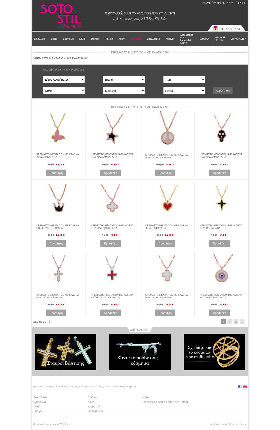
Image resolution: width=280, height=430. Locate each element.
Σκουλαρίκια (153, 38)
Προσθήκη (56, 173)
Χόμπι (122, 38)
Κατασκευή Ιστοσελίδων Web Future (52, 424)
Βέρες (54, 38)
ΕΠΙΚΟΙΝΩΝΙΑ (238, 38)
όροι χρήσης (218, 2)
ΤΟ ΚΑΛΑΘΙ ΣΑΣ (230, 29)
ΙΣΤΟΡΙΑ (204, 38)
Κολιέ (82, 38)
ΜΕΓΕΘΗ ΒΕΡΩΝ (220, 38)
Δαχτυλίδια (40, 38)
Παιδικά (109, 38)
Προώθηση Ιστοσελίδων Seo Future (227, 424)
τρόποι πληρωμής (236, 2)
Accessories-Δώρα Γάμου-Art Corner (187, 39)
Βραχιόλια (68, 38)
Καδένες (170, 38)
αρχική (206, 2)
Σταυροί (95, 38)
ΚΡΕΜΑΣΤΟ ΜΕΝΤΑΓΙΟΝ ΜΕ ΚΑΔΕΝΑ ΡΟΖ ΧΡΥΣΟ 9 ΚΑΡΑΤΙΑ (112, 155)
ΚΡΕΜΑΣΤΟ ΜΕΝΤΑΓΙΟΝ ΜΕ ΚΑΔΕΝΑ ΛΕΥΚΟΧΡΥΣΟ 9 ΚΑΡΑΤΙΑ (112, 296)
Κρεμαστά (136, 38)
